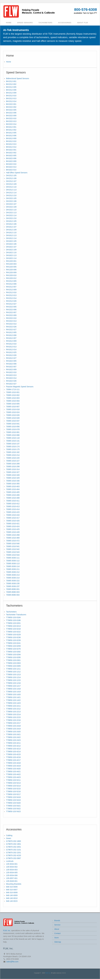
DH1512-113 (11, 190)
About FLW (82, 23)
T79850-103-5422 (13, 809)
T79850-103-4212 (13, 746)
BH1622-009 (11, 161)
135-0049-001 (11, 881)
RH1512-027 (11, 304)
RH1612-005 (11, 332)
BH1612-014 (11, 147)
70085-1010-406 (13, 495)
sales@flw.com (12, 962)
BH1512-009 (11, 93)
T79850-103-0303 (13, 663)
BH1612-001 (11, 127)
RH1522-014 (11, 324)
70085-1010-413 (13, 506)
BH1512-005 (11, 87)
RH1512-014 (11, 298)
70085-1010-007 (13, 407)
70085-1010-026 (13, 415)
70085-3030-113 (13, 563)
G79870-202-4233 (13, 855)
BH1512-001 (11, 81)
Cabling (9, 835)
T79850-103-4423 (13, 777)
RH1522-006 (11, 310)
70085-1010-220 (13, 458)
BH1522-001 (11, 104)
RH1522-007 (11, 312)
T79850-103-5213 (13, 783)
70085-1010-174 (13, 446)
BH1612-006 (11, 135)
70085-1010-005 (13, 404)
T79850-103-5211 (13, 780)
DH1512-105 (11, 175)
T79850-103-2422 (13, 737)
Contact (57, 933)
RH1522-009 (11, 315)
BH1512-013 (11, 98)
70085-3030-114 (13, 566)
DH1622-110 (11, 252)
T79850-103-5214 (13, 786)
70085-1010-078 (13, 429)
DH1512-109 (11, 184)
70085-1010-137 (13, 444)
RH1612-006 (11, 335)
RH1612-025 (11, 352)
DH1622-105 (11, 241)
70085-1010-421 (13, 524)
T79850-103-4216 (13, 757)
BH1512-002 (11, 84)
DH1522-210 (11, 218)
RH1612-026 (11, 355)
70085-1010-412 (13, 504)
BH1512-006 (11, 90)
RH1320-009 (11, 272)
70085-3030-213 (13, 575)
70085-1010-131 (13, 441)
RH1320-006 (11, 270)
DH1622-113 (11, 255)
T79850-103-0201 (13, 623)
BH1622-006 (11, 158)
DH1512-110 (11, 187)
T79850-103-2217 (13, 723)
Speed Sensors (25, 23)
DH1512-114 (11, 193)
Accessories (64, 23)
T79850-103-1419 (13, 692)
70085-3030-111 (13, 558)
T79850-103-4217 (13, 760)
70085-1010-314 (13, 469)
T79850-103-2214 (13, 714)
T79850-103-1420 (13, 694)
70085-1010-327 (13, 472)
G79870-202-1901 (13, 844)
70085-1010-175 (13, 449)
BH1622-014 (11, 170)
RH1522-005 (11, 307)
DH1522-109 (11, 207)
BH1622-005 (11, 155)
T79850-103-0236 (13, 637)
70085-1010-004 (13, 401)
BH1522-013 (11, 121)
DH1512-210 (11, 195)
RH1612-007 (11, 338)
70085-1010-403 (13, 486)
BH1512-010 (11, 96)
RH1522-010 (11, 318)
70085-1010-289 (13, 464)
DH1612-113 (11, 235)
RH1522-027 (11, 329)
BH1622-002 (11, 153)
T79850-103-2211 (13, 706)
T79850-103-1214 (13, 677)
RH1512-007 (11, 287)
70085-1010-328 (13, 475)
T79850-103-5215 (13, 789)
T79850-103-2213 (13, 712)
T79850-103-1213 (13, 674)
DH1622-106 (11, 244)
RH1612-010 (11, 344)
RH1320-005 (11, 267)
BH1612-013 (11, 144)
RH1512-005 (11, 281)
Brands (57, 920)
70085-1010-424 (13, 526)
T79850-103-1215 (13, 680)
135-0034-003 (11, 870)
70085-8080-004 (13, 595)
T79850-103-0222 (13, 632)
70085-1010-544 (13, 555)
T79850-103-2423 (13, 740)
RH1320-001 (11, 261)
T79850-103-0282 (13, 652)
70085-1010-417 (13, 518)
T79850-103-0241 (13, 643)
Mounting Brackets (13, 884)
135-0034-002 (11, 867)
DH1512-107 (11, 181)
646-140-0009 (11, 895)
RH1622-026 (11, 381)
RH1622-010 (11, 372)
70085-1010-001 (13, 392)
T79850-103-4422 (13, 774)
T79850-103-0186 (13, 620)
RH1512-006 (11, 284)
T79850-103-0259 (13, 646)
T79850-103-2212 (13, 709)
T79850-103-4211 (13, 743)
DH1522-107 (11, 204)
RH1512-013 (11, 295)
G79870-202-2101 (13, 850)
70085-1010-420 (13, 521)
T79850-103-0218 (13, 629)
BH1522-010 (11, 118)
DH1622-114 (11, 258)
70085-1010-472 (13, 541)
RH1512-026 (11, 301)
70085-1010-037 (13, 421)
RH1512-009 (11, 290)
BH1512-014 (11, 101)
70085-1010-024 (13, 412)
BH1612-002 (11, 130)
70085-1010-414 (13, 509)
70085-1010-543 (13, 552)
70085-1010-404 (13, 489)
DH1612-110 (11, 232)
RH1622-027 (11, 384)
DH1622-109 (11, 250)
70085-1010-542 (13, 549)
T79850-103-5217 (13, 794)
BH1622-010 (11, 164)
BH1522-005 (11, 110)
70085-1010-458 (13, 535)
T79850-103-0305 (13, 666)
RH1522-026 (11, 327)
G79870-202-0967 (13, 858)
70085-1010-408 (13, 498)
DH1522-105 (11, 198)
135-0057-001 (11, 878)
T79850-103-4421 (13, 771)
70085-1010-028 (13, 418)
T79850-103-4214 (13, 751)
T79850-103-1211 (13, 669)
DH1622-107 (11, 247)
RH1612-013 (11, 347)
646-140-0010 (11, 898)
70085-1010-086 (13, 435)
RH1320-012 (11, 278)
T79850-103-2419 (13, 729)
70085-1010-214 (13, 455)
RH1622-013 (11, 375)
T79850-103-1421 (13, 697)
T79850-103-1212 (13, 672)
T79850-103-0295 (13, 657)
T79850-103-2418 (13, 726)
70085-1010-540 (13, 543)
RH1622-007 (11, 367)
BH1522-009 (11, 116)
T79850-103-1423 (13, 703)
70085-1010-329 (13, 478)
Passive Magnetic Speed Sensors (19, 387)
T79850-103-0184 (13, 617)
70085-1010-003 (13, 398)
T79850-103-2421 (13, 734)
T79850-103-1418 (13, 689)
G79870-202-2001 (13, 847)
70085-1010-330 (13, 481)
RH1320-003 (11, 264)
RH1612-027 (11, 358)
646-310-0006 (11, 887)
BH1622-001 (11, 150)
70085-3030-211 (13, 569)
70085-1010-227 (13, 461)
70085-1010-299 (13, 466)
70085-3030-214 (13, 578)
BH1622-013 (11, 167)
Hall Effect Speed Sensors (16, 173)
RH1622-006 (11, 364)
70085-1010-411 (13, 501)
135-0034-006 (11, 875)
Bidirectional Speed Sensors (17, 78)
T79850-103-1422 (13, 700)
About (56, 929)
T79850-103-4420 (13, 769)
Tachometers (45, 23)
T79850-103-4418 (13, 763)
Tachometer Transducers (16, 615)
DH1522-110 (11, 210)
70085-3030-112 (13, 561)
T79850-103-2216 (13, 720)
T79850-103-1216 (13, 683)
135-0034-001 (11, 864)
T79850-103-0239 (13, 640)
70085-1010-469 (13, 538)
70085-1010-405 (13, 492)
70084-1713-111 (13, 389)
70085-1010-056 (13, 426)
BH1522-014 (11, 124)
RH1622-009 (11, 369)
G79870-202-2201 (13, 853)
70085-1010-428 (13, 532)
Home (8, 23)
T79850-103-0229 (13, 635)
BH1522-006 (11, 113)
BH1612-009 (11, 138)
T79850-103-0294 (13, 654)
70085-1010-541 (13, 546)
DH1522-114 (11, 215)
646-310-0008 (11, 892)
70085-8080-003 (13, 592)
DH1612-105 (11, 221)
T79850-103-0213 (13, 626)
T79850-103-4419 (13, 766)
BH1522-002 (11, 107)
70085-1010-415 (13, 512)
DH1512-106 (11, 178)
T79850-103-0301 (13, 660)
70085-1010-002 (13, 395)
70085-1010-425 (13, 529)
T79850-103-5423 (13, 811)
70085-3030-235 (13, 583)
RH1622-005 (11, 361)
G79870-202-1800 (13, 841)
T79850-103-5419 (13, 800)
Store (56, 938)
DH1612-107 (11, 227)
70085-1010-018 (13, 409)
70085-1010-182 (13, 452)
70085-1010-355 (13, 484)
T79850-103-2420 (13, 732)
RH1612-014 (11, 349)
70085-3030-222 (13, 581)
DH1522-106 (11, 201)
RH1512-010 (11, 292)
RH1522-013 (11, 321)
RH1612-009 (11, 341)
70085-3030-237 (13, 586)
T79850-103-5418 (13, 797)
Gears (8, 838)
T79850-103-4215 (13, 754)
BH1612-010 (11, 141)
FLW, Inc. (7, 930)
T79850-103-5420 (13, 803)
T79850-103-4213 (13, 749)
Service (57, 925)
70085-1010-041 (13, 424)
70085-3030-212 (13, 572)
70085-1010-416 (13, 515)
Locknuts (9, 861)
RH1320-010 (11, 275)
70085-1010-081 (13, 432)
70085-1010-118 (13, 438)
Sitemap (57, 942)
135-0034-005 (11, 872)
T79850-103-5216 (13, 791)
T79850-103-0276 (13, 649)
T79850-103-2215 (13, 717)
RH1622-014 (11, 378)
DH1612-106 (11, 224)
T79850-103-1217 (13, 686)
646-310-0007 (11, 890)
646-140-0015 (11, 901)
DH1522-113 (11, 213)
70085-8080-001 (13, 589)
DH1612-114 (11, 238)
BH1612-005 (11, 133)
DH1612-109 (11, 230)
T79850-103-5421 (13, 806)
